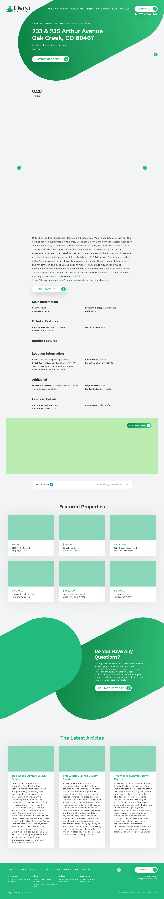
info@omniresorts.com (148, 879)
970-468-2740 (151, 876)
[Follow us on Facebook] (156, 54)
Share (39, 484)
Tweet (46, 484)
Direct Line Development (147, 892)
